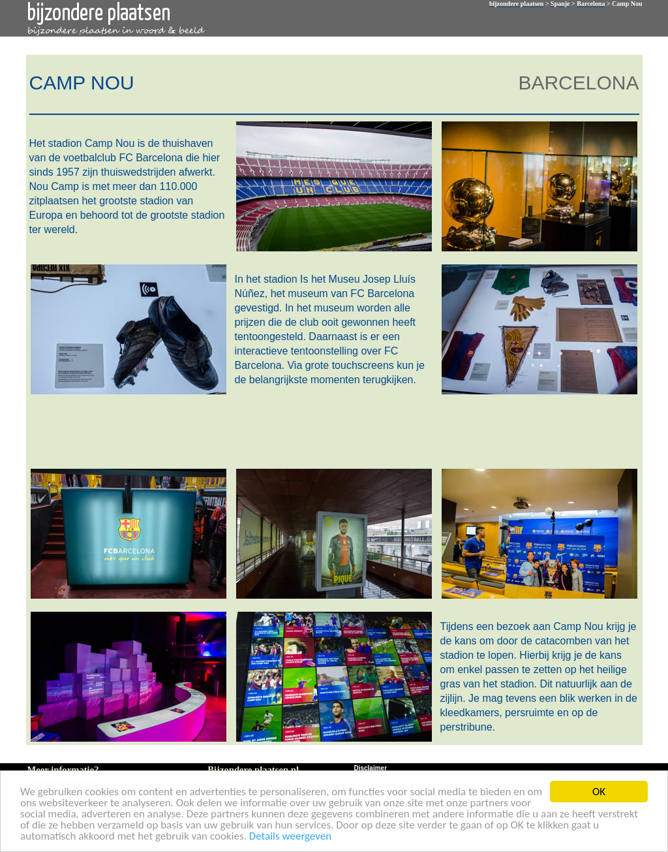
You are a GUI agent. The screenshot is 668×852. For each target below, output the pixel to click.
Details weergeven (290, 837)
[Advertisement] (331, 430)
